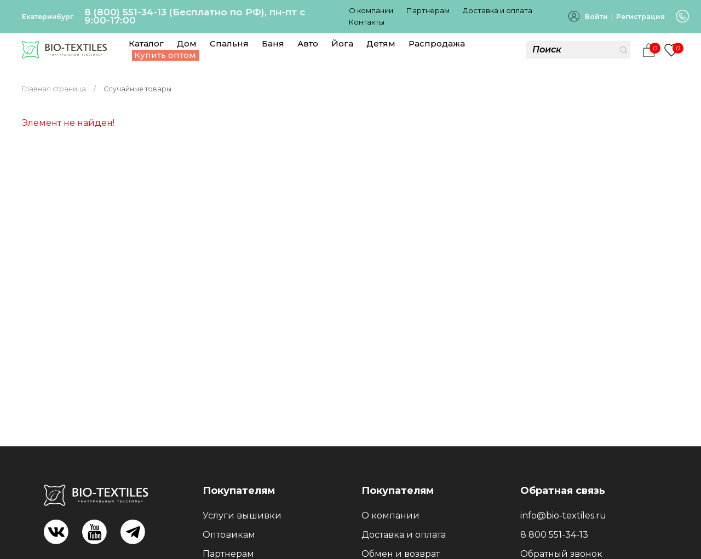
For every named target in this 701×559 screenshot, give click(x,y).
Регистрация (640, 17)
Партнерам (428, 10)
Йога (342, 43)
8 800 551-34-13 (554, 534)
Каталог (146, 43)
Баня (273, 43)
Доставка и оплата (497, 10)
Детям (380, 43)
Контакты (366, 22)
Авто (307, 43)
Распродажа (437, 43)
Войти (596, 17)
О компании (371, 10)
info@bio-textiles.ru (563, 515)
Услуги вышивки (242, 515)
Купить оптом (165, 55)
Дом (187, 43)
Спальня (229, 43)
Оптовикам (229, 534)
